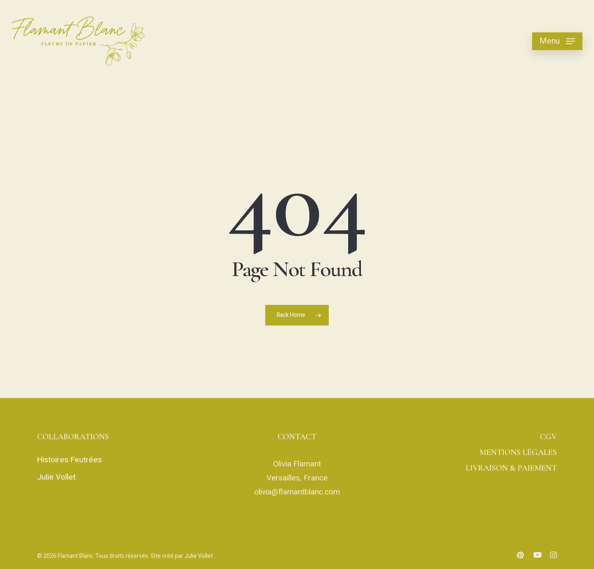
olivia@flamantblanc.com (297, 492)
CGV (548, 437)
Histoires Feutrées (69, 460)
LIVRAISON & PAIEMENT (511, 468)
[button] (557, 41)
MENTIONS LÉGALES (518, 452)
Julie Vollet (56, 477)
